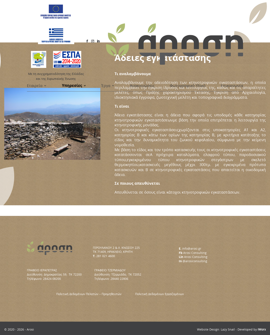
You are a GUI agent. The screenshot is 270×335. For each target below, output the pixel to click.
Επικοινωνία (232, 34)
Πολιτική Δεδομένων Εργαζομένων (159, 294)
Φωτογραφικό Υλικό (188, 34)
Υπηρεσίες (72, 34)
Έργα (105, 34)
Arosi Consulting (195, 253)
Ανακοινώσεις (142, 34)
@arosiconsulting (195, 261)
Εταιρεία (34, 34)
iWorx (262, 329)
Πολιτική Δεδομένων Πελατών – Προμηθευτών (95, 294)
